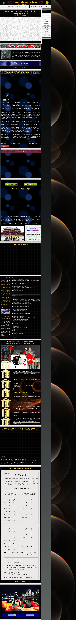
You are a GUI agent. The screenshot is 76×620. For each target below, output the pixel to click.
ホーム (4, 6)
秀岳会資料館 (46, 27)
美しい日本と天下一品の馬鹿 (46, 35)
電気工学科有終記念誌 (46, 25)
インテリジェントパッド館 (46, 17)
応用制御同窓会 (46, 23)
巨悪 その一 (18, 6)
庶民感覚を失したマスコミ (11, 6)
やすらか (46, 33)
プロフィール (48, 6)
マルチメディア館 (46, 15)
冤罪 (25, 6)
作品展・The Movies (46, 19)
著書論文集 (46, 21)
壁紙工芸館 (46, 29)
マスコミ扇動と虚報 (33, 6)
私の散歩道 (46, 31)
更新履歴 (40, 6)
